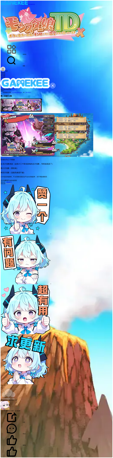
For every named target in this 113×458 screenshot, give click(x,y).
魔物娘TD (9, 182)
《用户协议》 (28, 92)
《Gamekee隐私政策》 (17, 92)
